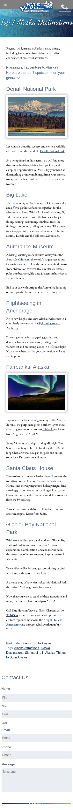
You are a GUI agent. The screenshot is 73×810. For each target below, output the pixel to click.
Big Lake (34, 203)
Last (4, 722)
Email (6, 730)
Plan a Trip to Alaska (36, 643)
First (4, 706)
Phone (6, 747)
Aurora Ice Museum (18, 259)
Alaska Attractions (26, 648)
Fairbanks (48, 429)
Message (8, 764)
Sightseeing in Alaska (40, 652)
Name (6, 688)
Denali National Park (52, 151)
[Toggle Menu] (5, 4)
